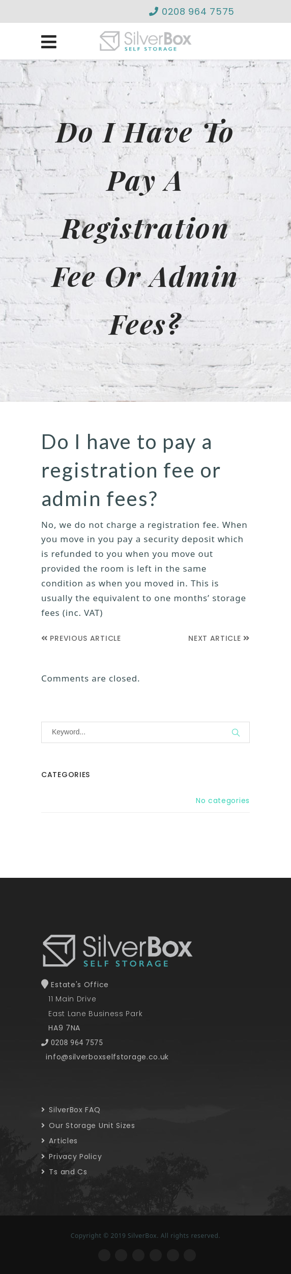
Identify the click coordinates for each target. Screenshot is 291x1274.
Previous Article (81, 638)
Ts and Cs (64, 1172)
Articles (59, 1141)
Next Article (219, 638)
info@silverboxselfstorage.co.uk (107, 1057)
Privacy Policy (71, 1156)
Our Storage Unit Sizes (88, 1125)
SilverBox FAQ (71, 1110)
